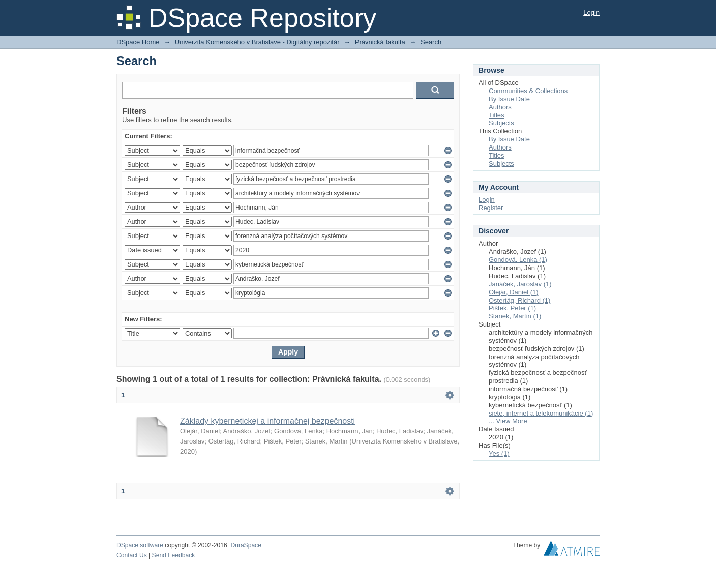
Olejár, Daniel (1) (514, 292)
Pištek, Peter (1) (512, 308)
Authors (500, 107)
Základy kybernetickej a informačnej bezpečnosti (267, 421)
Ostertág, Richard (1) (519, 300)
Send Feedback (173, 555)
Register (491, 208)
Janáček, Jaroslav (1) (520, 284)
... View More (508, 421)
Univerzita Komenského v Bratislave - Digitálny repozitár (257, 42)
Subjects (501, 123)
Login (591, 12)
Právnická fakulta (380, 42)
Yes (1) (499, 453)
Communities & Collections (528, 91)
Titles (496, 115)
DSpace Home (138, 42)
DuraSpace (245, 545)
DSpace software (139, 545)
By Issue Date (509, 99)
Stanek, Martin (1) (515, 316)
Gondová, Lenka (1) (518, 259)
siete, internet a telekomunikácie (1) (541, 413)
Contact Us (131, 555)
